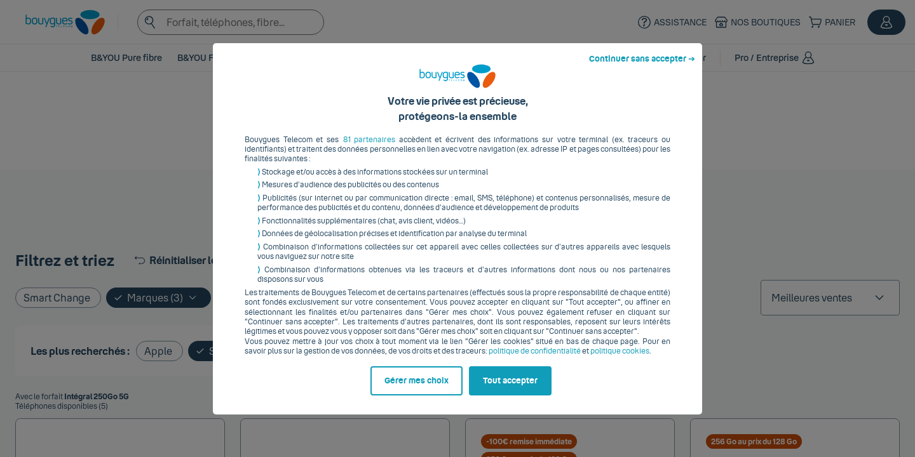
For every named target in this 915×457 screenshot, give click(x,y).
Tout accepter (510, 390)
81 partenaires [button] (369, 149)
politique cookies (619, 361)
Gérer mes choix (416, 390)
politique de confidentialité (535, 361)
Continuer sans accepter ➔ (642, 68)
